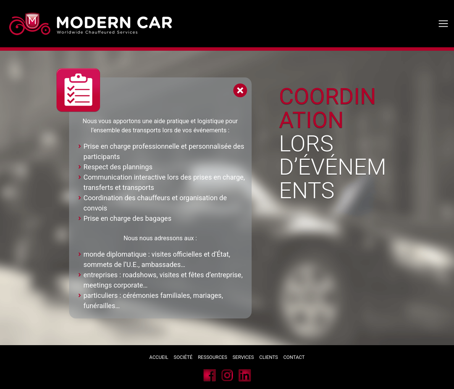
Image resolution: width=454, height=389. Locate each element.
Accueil (158, 357)
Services (244, 357)
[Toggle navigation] (443, 23)
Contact (294, 357)
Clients (268, 357)
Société (183, 357)
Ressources (212, 357)
